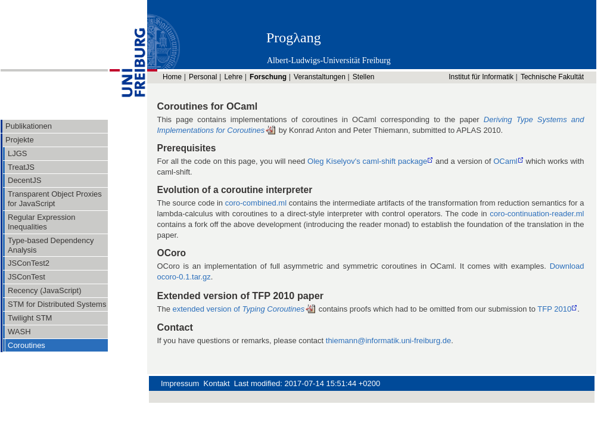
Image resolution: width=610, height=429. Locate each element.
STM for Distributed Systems (57, 304)
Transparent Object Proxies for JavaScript (55, 198)
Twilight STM (30, 317)
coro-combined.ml (256, 202)
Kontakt (217, 383)
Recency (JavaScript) (45, 290)
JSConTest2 (28, 263)
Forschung (268, 77)
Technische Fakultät (552, 77)
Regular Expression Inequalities (41, 222)
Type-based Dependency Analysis (51, 245)
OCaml (505, 161)
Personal (203, 77)
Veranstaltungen (320, 77)
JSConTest (26, 276)
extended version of (239, 308)
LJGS (17, 153)
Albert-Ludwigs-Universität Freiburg (329, 60)
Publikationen (28, 126)
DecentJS (24, 180)
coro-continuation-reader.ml (537, 213)
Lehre (233, 77)
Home (172, 77)
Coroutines (26, 345)
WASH (19, 331)
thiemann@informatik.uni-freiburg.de (388, 340)
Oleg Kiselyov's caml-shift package (367, 161)
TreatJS (21, 167)
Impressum (180, 383)
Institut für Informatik (481, 77)
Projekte (19, 139)
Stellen (364, 77)
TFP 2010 (554, 308)
